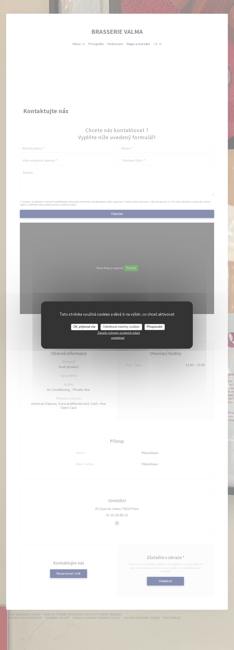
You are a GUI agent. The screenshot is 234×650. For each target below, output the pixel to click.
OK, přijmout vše (84, 327)
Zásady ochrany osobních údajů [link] (118, 333)
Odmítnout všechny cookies (121, 327)
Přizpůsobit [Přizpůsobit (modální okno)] (154, 327)
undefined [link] (117, 338)
